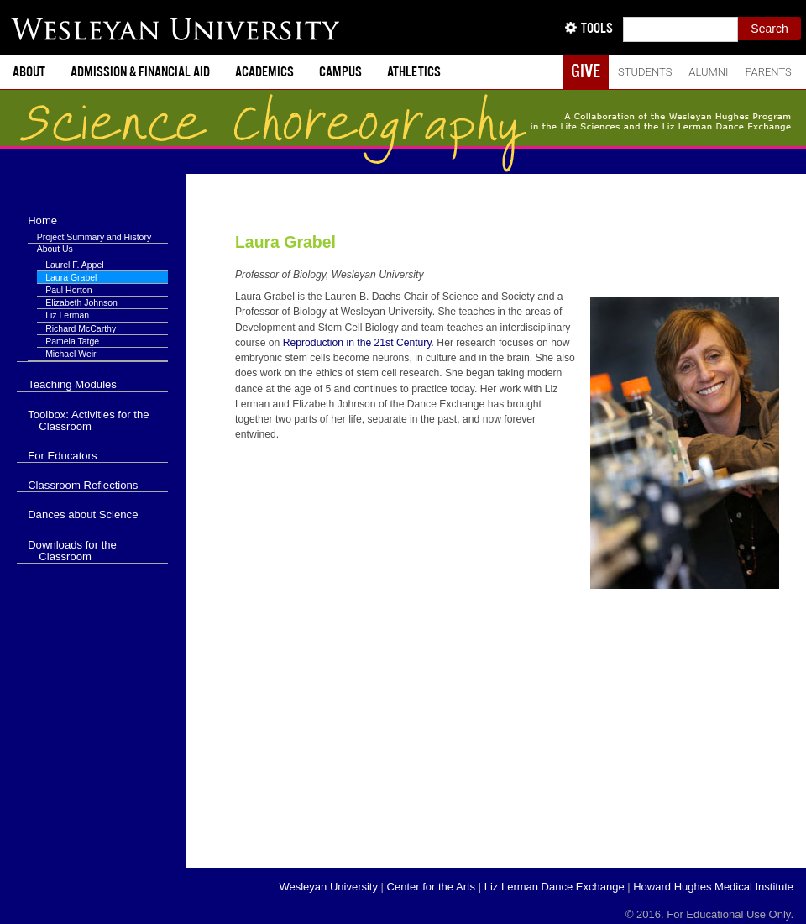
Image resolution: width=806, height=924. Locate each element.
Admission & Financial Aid (140, 72)
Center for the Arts (431, 886)
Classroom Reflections (83, 485)
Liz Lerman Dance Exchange (554, 886)
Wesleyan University (328, 886)
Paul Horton (68, 290)
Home (42, 220)
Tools (597, 28)
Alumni (708, 72)
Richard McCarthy (80, 328)
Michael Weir (71, 354)
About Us (55, 249)
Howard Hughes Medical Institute (713, 886)
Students (645, 72)
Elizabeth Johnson (81, 302)
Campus (340, 72)
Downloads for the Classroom (72, 550)
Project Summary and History (94, 237)
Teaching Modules (72, 384)
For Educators (62, 455)
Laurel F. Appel (74, 265)
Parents (768, 72)
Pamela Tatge (72, 341)
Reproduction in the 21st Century (357, 343)
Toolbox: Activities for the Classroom (88, 420)
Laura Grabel (285, 242)
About (29, 72)
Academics (264, 72)
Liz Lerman (67, 315)
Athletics (414, 72)
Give (585, 71)
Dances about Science (83, 514)
